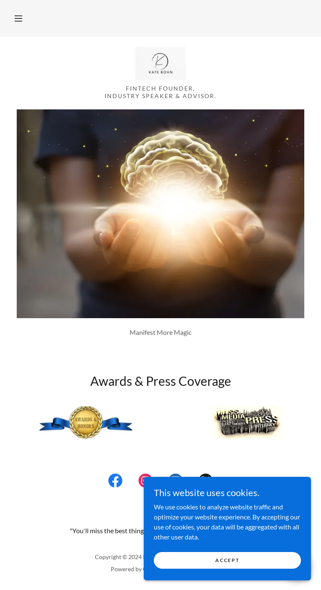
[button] (18, 18)
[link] (160, 63)
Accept (227, 560)
